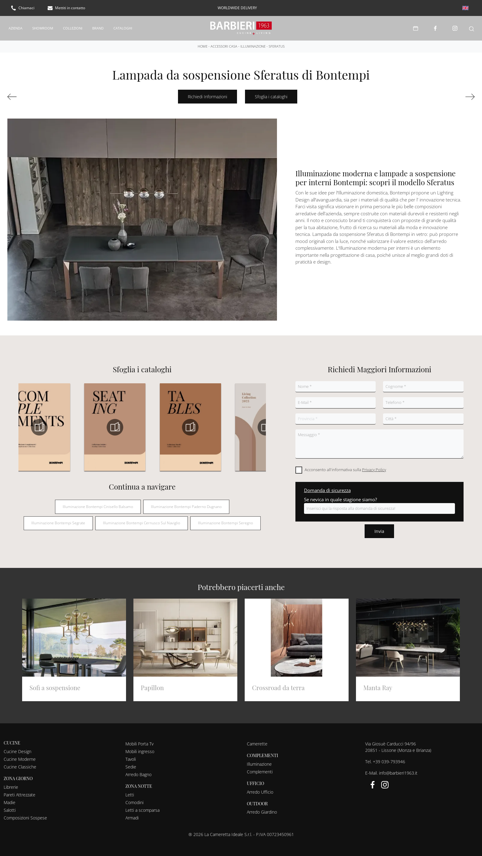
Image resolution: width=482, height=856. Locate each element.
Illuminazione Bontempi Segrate (58, 519)
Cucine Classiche (20, 763)
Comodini (134, 798)
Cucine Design (17, 747)
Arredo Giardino (262, 808)
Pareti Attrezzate (19, 791)
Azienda (15, 26)
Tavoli (130, 755)
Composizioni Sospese (25, 814)
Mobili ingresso (139, 747)
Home (202, 42)
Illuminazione (253, 42)
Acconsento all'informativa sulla (345, 466)
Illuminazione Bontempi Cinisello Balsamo (98, 502)
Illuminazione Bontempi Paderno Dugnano (186, 502)
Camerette (257, 740)
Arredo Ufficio (260, 788)
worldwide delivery (237, 7)
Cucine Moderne (20, 755)
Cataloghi (122, 26)
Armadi (132, 814)
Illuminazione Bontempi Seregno (225, 519)
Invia (379, 527)
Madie (9, 798)
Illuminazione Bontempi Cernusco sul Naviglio (141, 519)
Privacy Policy (374, 466)
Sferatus (277, 42)
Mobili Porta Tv (139, 740)
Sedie (130, 763)
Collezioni (72, 26)
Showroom (42, 26)
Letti (129, 791)
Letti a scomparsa (142, 806)
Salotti (10, 806)
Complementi (260, 768)
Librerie (11, 783)
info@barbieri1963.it (398, 769)
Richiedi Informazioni (207, 93)
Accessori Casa (224, 42)
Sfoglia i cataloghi (271, 93)
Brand (98, 26)
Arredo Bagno (138, 770)
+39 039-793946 (389, 757)
